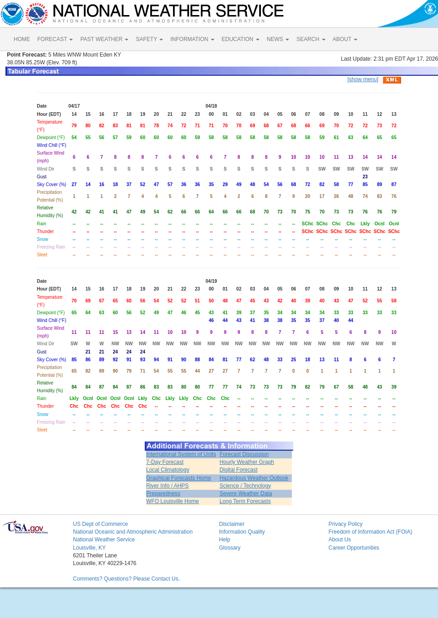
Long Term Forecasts (245, 501)
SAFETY (149, 39)
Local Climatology (167, 470)
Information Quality (242, 532)
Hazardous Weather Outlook (253, 478)
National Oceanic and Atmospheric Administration (133, 532)
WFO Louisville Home (172, 501)
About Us (339, 539)
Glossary (229, 548)
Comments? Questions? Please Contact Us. (126, 579)
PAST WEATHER (104, 39)
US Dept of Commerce (100, 524)
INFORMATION (192, 39)
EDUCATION (241, 39)
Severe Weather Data (245, 493)
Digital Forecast (238, 470)
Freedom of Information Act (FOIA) (370, 532)
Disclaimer (231, 524)
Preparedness (163, 493)
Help (224, 539)
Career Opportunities (353, 548)
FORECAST (55, 39)
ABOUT (345, 39)
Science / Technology (245, 486)
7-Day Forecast (164, 462)
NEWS (278, 39)
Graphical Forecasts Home (178, 478)
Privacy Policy (345, 524)
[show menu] (362, 79)
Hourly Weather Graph (246, 462)
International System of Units (181, 454)
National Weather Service (104, 539)
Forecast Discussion (244, 454)
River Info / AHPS (167, 486)
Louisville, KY (89, 548)
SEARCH (310, 39)
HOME (22, 39)
